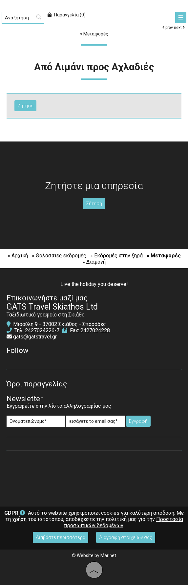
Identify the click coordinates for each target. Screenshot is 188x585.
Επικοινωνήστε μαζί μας (47, 298)
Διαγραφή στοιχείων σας (125, 537)
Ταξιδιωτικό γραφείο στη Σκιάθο (46, 315)
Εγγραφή (138, 421)
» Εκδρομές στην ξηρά (116, 255)
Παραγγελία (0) (67, 14)
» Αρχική (18, 255)
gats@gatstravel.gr (35, 337)
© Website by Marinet (94, 555)
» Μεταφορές (164, 255)
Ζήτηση (94, 203)
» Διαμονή (94, 262)
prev (167, 27)
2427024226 (39, 330)
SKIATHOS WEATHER (94, 478)
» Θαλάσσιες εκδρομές (59, 255)
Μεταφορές (95, 33)
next (179, 27)
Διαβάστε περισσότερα (60, 537)
